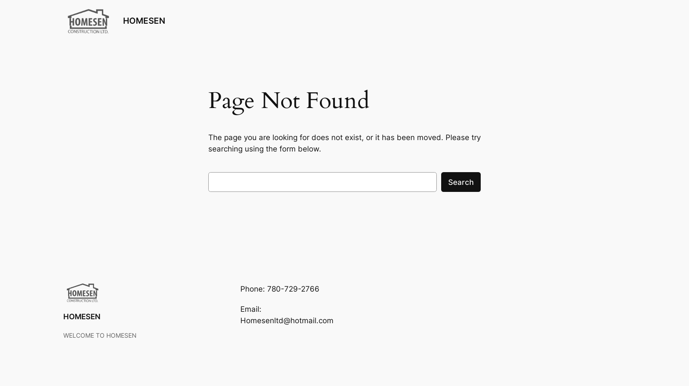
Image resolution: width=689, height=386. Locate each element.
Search (461, 182)
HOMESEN (144, 20)
